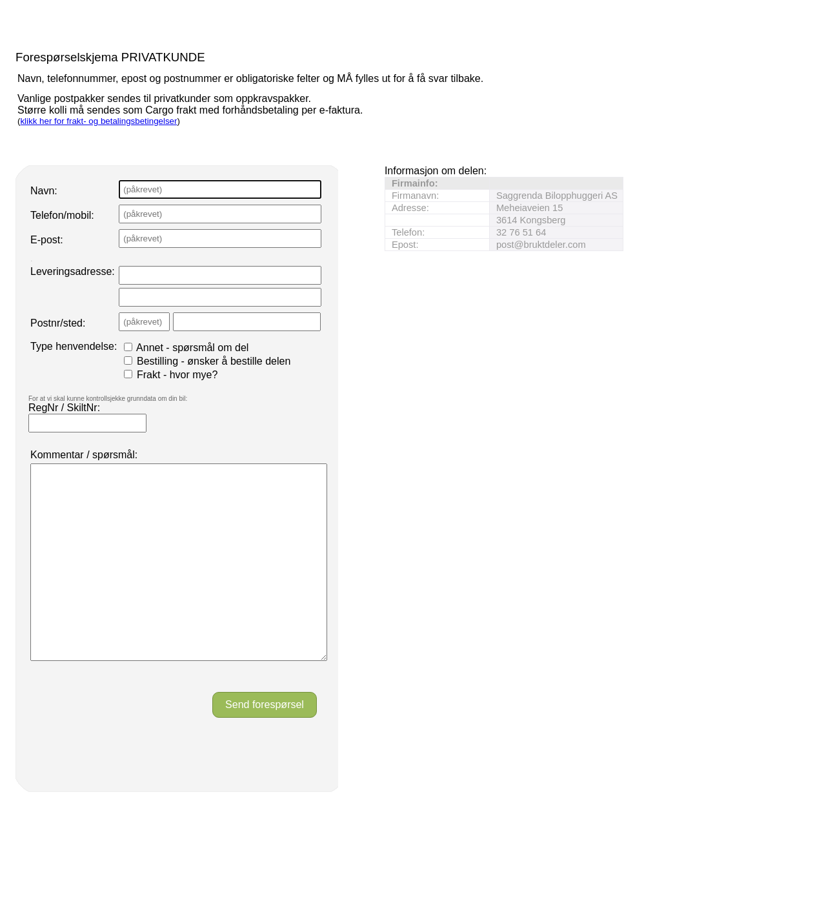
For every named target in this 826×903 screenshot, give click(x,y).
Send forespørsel (264, 743)
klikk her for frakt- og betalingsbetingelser (98, 121)
